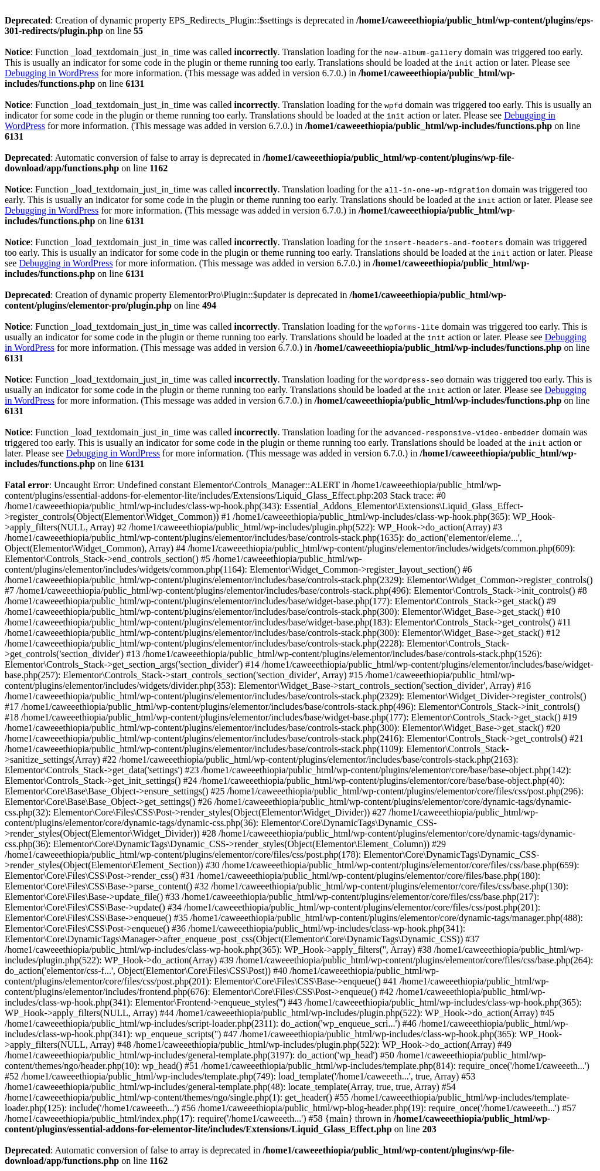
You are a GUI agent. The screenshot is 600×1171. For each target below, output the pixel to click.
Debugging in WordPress (51, 73)
